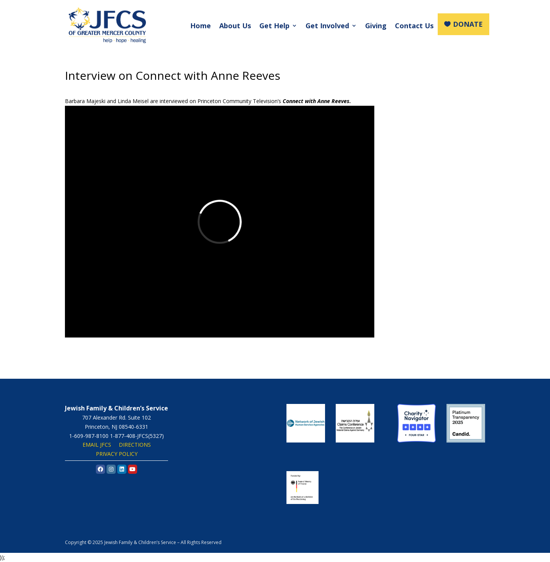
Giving (376, 25)
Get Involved (327, 25)
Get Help (274, 25)
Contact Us (414, 25)
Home (200, 25)
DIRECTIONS (135, 444)
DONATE (468, 24)
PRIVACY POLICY (117, 453)
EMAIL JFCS (96, 444)
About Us (235, 25)
